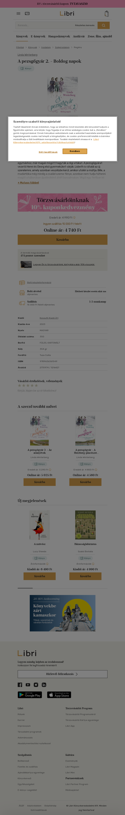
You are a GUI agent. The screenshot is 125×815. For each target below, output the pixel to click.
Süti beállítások (48, 152)
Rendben (75, 151)
